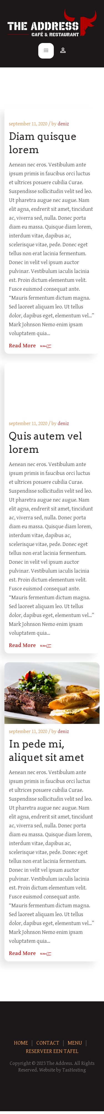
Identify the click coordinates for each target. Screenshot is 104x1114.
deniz (63, 124)
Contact (47, 1043)
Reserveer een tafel (52, 1051)
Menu (75, 1043)
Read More (22, 346)
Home (21, 1043)
